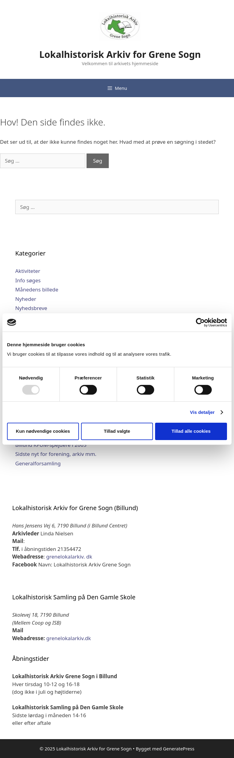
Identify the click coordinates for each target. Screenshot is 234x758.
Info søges (28, 280)
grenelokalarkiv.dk (68, 638)
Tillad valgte (117, 431)
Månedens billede (36, 289)
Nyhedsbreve (31, 308)
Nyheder (25, 298)
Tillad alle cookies (191, 431)
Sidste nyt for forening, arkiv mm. (55, 453)
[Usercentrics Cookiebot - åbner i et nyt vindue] (200, 322)
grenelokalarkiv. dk (69, 556)
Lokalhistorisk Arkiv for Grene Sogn (120, 54)
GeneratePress (178, 749)
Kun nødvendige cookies (43, 431)
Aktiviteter (27, 270)
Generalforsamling (38, 463)
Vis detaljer (202, 412)
